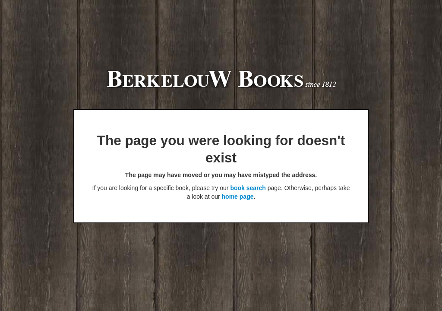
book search (247, 187)
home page (238, 196)
